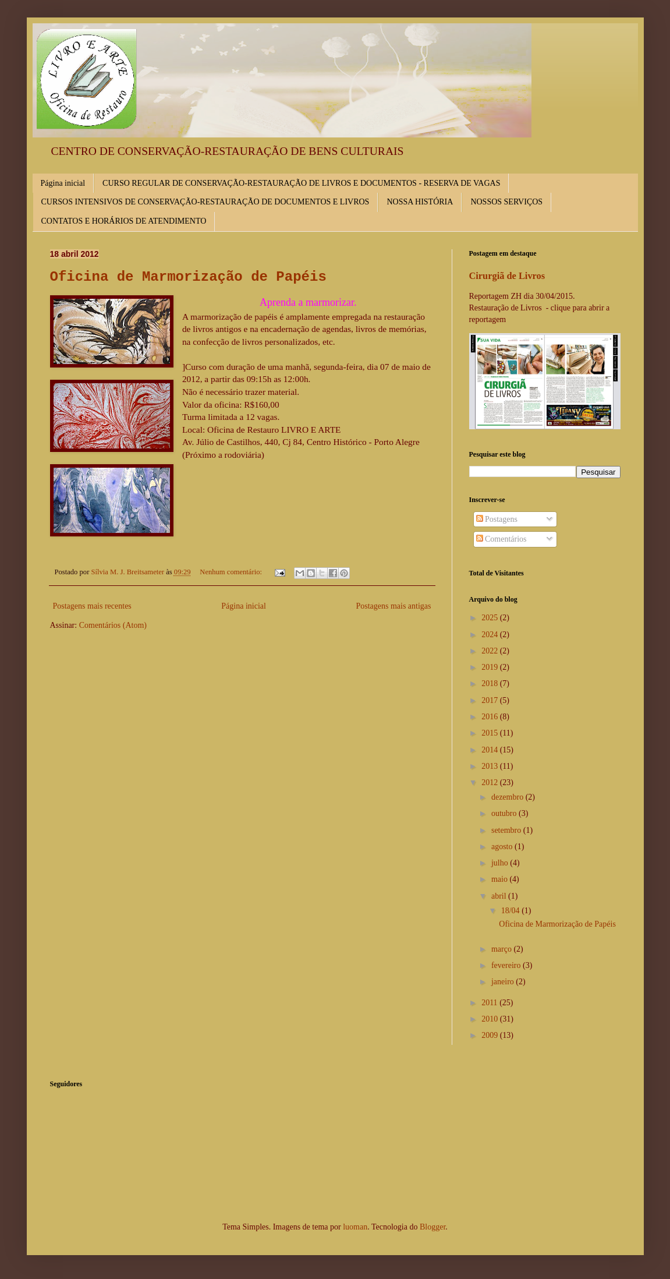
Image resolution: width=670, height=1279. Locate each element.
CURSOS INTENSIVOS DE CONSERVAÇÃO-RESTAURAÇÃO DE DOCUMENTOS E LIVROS (205, 201)
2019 (490, 667)
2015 (490, 733)
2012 (490, 782)
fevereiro (507, 965)
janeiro (503, 981)
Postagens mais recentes (92, 606)
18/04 (511, 910)
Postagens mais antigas (393, 606)
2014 (490, 750)
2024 (490, 634)
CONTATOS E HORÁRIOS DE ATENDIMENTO (124, 221)
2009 (490, 1035)
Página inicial (63, 183)
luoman (355, 1227)
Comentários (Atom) (113, 625)
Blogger (432, 1227)
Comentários (501, 539)
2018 (490, 683)
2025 (490, 617)
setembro (507, 830)
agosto (503, 846)
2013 (490, 766)
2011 (490, 1002)
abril (499, 896)
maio (500, 879)
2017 (490, 700)
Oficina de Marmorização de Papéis (188, 277)
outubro (505, 813)
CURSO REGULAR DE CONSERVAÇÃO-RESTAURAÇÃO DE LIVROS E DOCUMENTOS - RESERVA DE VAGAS (301, 183)
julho (500, 862)
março (502, 949)
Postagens (497, 519)
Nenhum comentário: (232, 572)
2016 (490, 716)
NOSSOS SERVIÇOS (506, 201)
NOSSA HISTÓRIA (420, 201)
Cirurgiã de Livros (507, 275)
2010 (490, 1019)
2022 (490, 650)
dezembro (508, 797)
